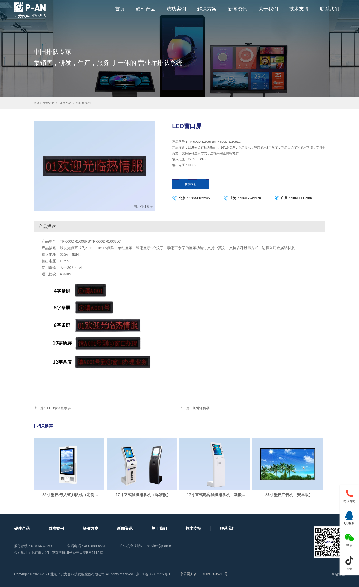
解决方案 (207, 8)
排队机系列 (83, 103)
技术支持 (299, 8)
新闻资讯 (237, 8)
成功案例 (176, 8)
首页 (120, 8)
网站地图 (338, 574)
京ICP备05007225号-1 (153, 574)
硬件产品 (145, 8)
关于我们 (268, 8)
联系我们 (329, 8)
